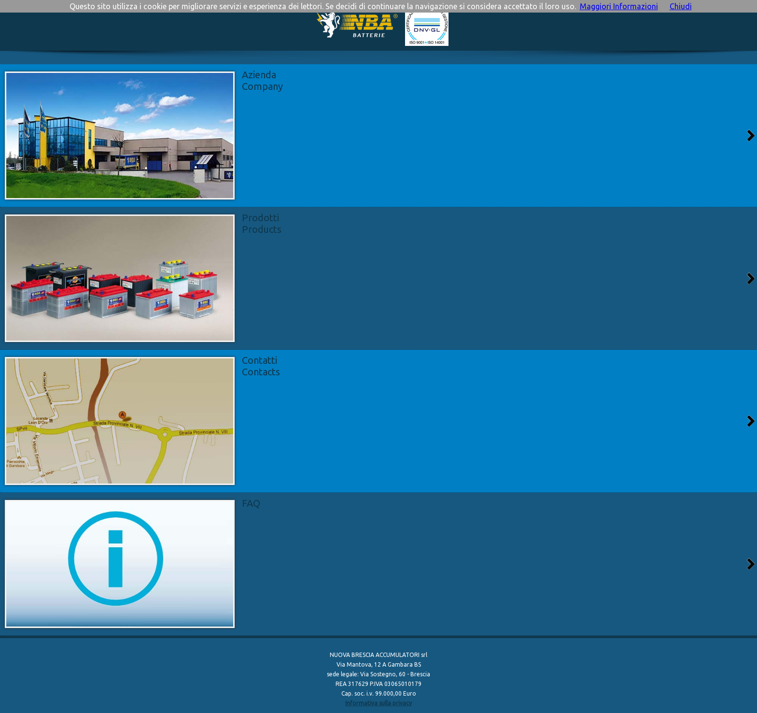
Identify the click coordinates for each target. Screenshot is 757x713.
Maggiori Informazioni (619, 6)
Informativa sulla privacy (378, 703)
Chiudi (681, 6)
